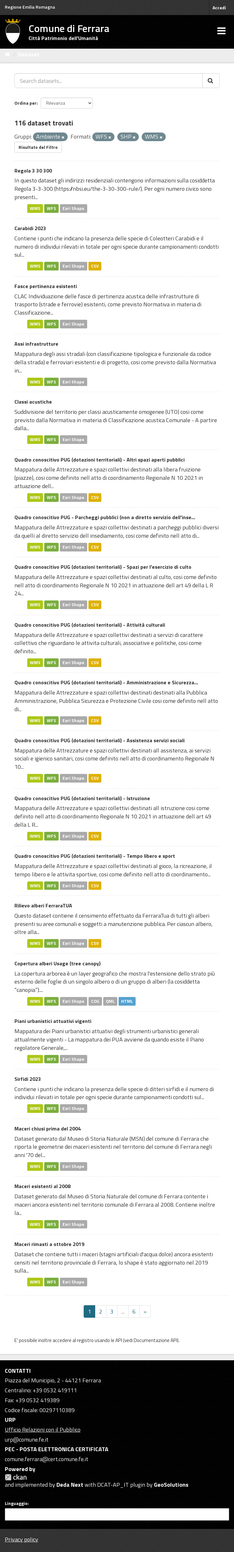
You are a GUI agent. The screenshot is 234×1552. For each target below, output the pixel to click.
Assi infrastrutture (36, 344)
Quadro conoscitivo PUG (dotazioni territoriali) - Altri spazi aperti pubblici (99, 459)
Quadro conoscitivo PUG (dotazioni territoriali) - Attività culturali (89, 625)
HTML (127, 1001)
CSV (95, 266)
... (122, 1311)
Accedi (219, 7)
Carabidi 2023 (30, 228)
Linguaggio (16, 1503)
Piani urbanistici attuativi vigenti (52, 1021)
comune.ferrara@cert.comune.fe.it (46, 1459)
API (118, 1340)
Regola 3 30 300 (33, 170)
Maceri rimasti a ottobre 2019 (49, 1244)
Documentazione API (155, 1340)
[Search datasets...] (108, 80)
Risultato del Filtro (38, 147)
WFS (51, 208)
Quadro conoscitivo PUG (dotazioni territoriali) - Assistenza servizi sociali (99, 740)
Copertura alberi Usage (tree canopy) (57, 963)
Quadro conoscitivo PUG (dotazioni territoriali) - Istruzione (82, 798)
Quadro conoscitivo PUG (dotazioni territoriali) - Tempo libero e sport (94, 856)
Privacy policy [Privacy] (21, 1539)
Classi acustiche (33, 402)
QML (110, 1001)
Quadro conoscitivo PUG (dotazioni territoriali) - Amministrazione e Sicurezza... (106, 682)
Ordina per (25, 103)
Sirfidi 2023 (27, 1079)
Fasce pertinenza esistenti (45, 286)
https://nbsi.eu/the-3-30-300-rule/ (97, 188)
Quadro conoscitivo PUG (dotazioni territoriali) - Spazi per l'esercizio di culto (102, 567)
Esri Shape (73, 208)
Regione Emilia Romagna (30, 7)
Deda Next (69, 1484)
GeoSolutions (171, 1484)
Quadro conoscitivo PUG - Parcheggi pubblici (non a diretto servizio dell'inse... (104, 517)
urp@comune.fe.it (26, 1439)
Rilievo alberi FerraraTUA (43, 905)
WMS (35, 208)
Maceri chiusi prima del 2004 (47, 1128)
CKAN (16, 1477)
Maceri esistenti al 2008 (42, 1186)
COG (95, 1001)
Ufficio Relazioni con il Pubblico (42, 1429)
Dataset (28, 54)
